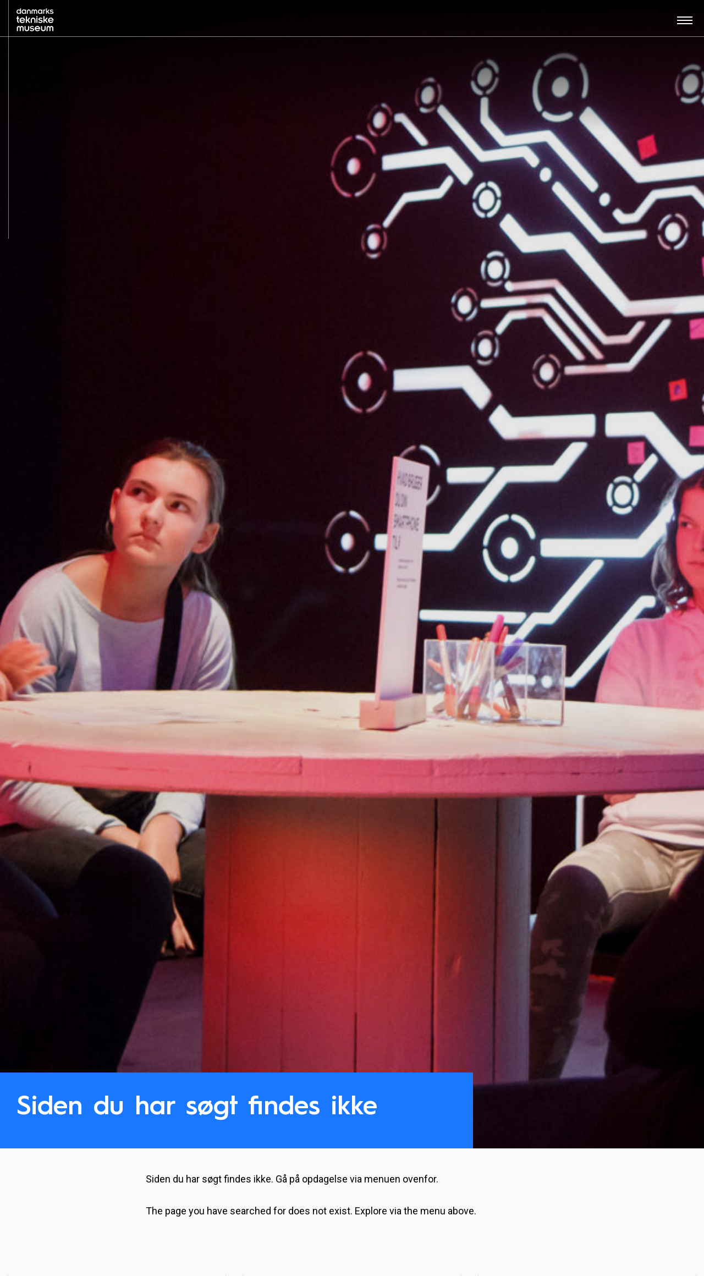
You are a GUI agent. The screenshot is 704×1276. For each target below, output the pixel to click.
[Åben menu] (685, 24)
